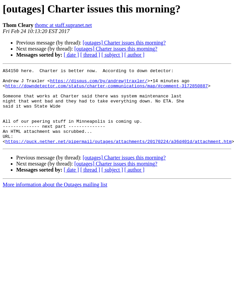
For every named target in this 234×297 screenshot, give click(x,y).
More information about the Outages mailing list (55, 200)
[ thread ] (90, 55)
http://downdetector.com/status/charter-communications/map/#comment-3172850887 (106, 90)
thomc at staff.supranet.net (63, 25)
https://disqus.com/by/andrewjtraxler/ (98, 84)
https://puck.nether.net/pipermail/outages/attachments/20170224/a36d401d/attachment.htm (118, 156)
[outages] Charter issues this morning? (124, 43)
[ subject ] (112, 55)
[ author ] (134, 55)
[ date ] (71, 55)
